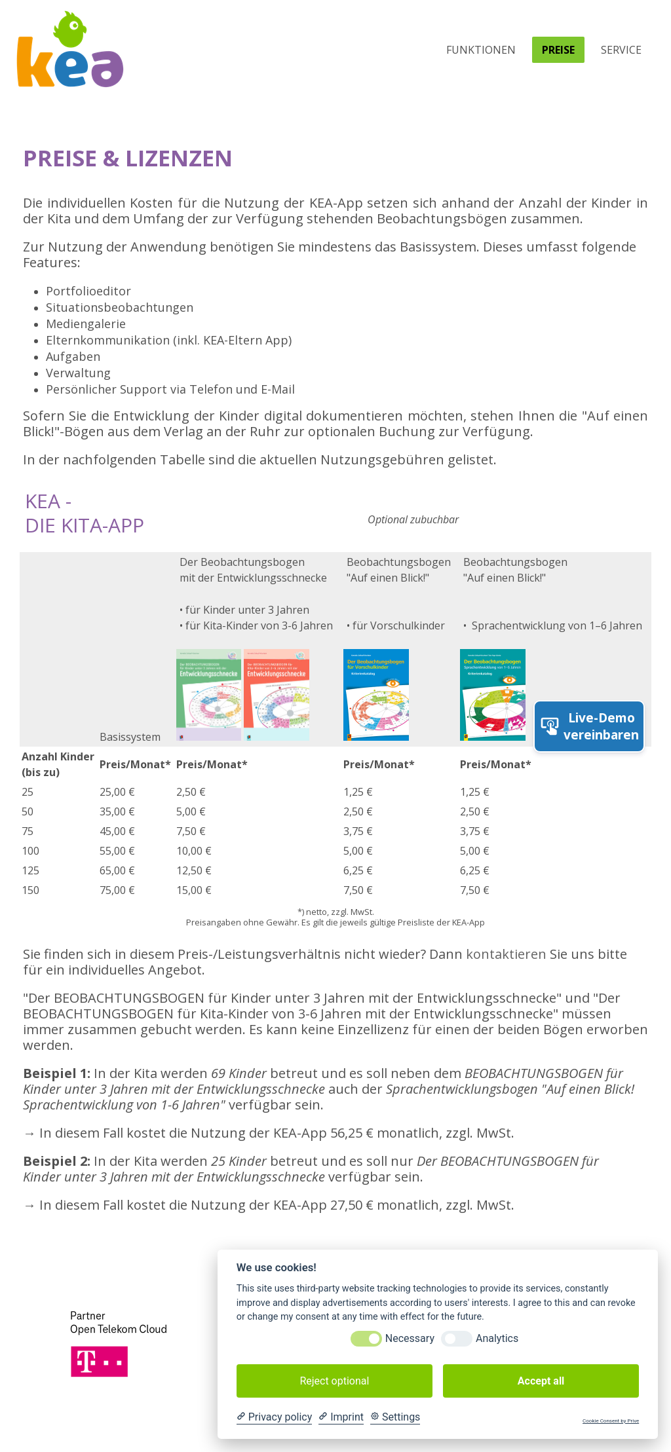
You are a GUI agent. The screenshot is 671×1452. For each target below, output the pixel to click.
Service (621, 50)
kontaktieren (506, 954)
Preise (558, 50)
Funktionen (481, 50)
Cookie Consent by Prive (611, 1421)
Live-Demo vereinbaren (589, 726)
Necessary (409, 1338)
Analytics (497, 1338)
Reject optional (334, 1381)
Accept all (541, 1381)
